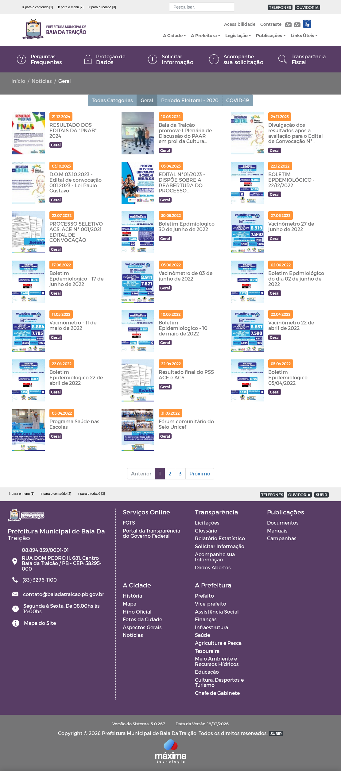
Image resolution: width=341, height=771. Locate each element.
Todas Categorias (112, 100)
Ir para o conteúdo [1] (37, 7)
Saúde (202, 635)
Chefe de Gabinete (217, 693)
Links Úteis (302, 35)
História (132, 596)
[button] (230, 7)
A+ (288, 24)
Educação (207, 672)
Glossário (206, 530)
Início (18, 81)
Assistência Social (217, 611)
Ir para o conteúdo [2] (56, 493)
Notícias (42, 81)
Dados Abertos (213, 567)
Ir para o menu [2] (70, 7)
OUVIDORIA (307, 7)
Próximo (199, 473)
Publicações (269, 35)
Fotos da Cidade (142, 619)
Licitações (207, 522)
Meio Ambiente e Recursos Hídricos (217, 661)
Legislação (236, 35)
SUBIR (321, 495)
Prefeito (204, 596)
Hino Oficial (137, 611)
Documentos (283, 522)
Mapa (129, 603)
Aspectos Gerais (142, 627)
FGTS (129, 522)
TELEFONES (280, 7)
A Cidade (173, 35)
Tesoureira (207, 651)
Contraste (270, 24)
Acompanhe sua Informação (215, 557)
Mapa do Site (40, 623)
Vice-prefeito (210, 603)
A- (297, 24)
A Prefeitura (204, 35)
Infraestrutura (211, 627)
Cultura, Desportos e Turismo (219, 682)
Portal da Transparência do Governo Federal (151, 533)
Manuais (277, 530)
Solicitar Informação (219, 546)
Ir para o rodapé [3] (102, 7)
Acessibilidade (239, 24)
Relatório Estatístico (220, 538)
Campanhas (281, 538)
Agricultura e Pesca (218, 643)
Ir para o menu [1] (21, 493)
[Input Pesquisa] (200, 7)
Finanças (206, 619)
